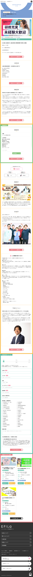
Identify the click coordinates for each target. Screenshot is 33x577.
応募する (11, 483)
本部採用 (10, 550)
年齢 (3, 380)
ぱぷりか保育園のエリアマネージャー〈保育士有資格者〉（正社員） (8, 468)
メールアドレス (5, 385)
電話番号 (3, 390)
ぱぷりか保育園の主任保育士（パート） (8, 498)
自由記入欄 (4, 429)
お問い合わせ (3, 554)
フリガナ (3, 375)
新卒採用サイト (16, 550)
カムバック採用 (4, 550)
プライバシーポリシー (12, 554)
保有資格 (3, 400)
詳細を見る (5, 483)
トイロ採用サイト (25, 550)
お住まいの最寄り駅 (5, 395)
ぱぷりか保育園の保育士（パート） (24, 468)
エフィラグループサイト (5, 552)
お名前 (3, 370)
